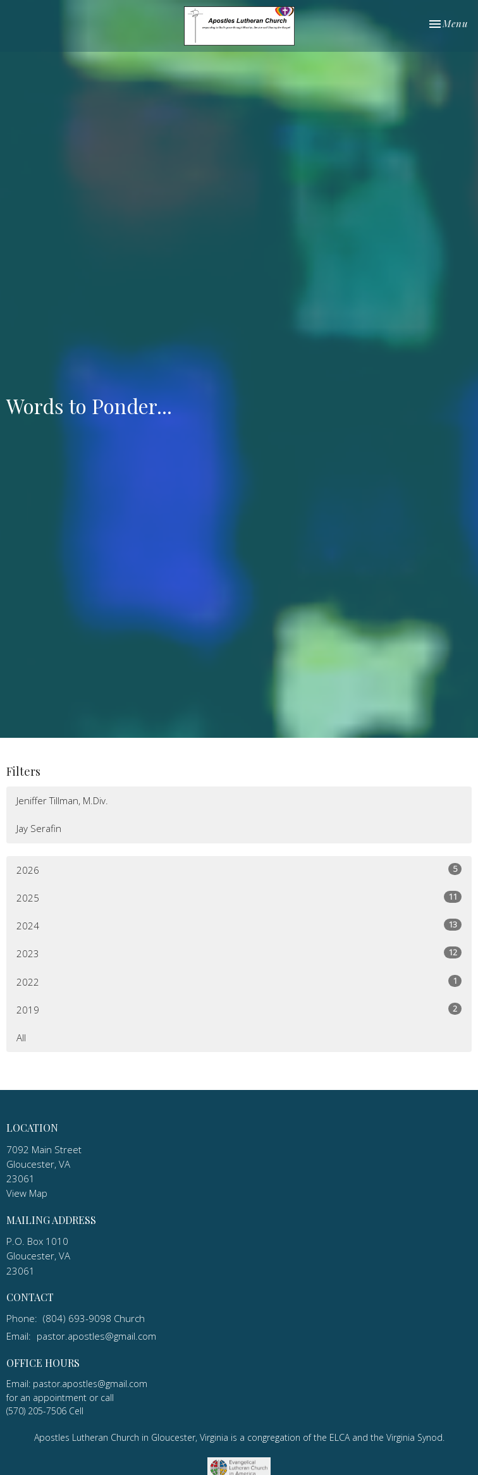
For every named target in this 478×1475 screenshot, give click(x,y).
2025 (239, 897)
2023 (239, 953)
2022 (239, 981)
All (21, 1037)
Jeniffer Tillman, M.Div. (62, 800)
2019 (239, 1009)
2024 (239, 925)
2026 (239, 869)
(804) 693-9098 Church (94, 1318)
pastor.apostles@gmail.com (96, 1336)
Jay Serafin (38, 828)
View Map (26, 1193)
